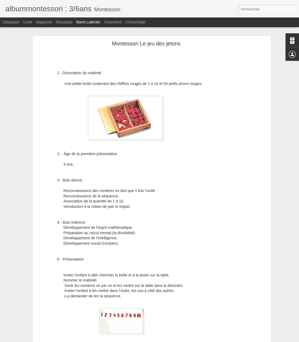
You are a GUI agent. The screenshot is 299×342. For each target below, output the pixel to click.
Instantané (112, 22)
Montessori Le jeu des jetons (146, 43)
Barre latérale (88, 22)
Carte (27, 22)
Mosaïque (64, 22)
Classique (11, 22)
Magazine (44, 22)
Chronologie (135, 22)
